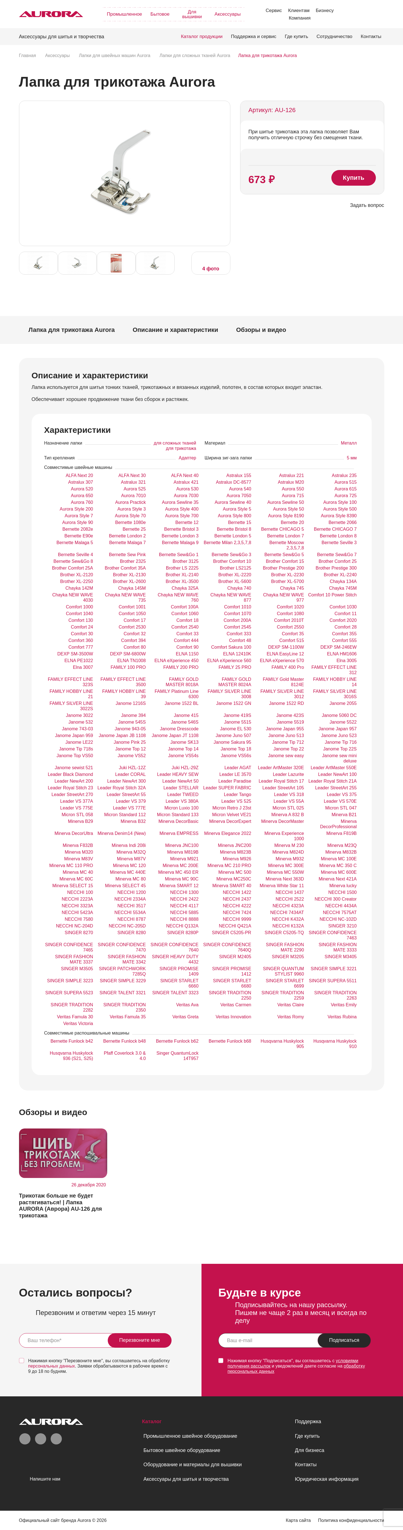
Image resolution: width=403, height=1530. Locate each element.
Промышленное (124, 14)
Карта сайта (298, 1520)
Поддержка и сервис (253, 36)
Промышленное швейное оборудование (190, 1436)
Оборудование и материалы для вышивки (192, 1464)
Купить (353, 177)
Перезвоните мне (139, 1340)
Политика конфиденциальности (351, 1520)
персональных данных (51, 1366)
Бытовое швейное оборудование (181, 1450)
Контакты (371, 36)
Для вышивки (192, 14)
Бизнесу (325, 10)
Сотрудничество (334, 36)
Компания (300, 18)
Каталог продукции (201, 36)
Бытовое (160, 14)
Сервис (274, 10)
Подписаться (344, 1340)
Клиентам (299, 10)
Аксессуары (228, 14)
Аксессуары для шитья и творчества (186, 1479)
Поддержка (308, 1421)
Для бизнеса (309, 1450)
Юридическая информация (327, 1479)
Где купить (296, 36)
